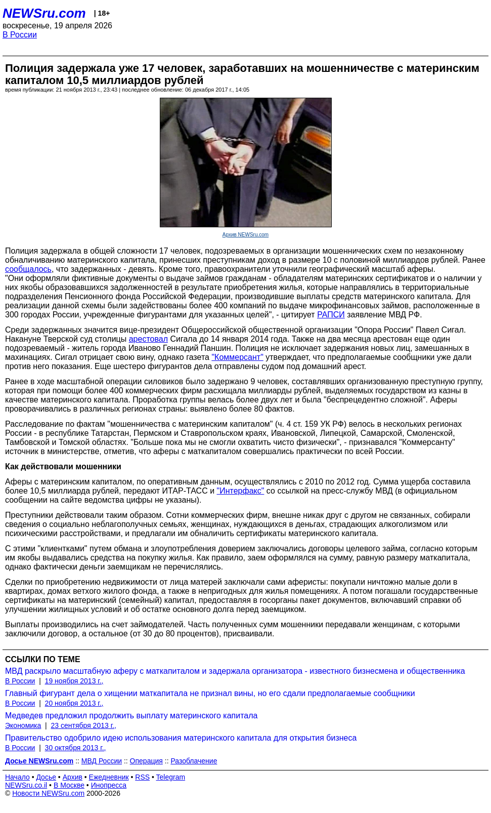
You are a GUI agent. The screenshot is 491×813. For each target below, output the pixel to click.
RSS (142, 777)
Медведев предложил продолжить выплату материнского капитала (131, 715)
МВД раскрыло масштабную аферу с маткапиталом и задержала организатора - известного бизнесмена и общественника (235, 671)
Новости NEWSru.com (48, 793)
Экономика (23, 725)
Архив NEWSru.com (245, 234)
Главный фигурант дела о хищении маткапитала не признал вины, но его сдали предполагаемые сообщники (210, 693)
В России (20, 34)
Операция (146, 761)
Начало (17, 777)
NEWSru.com (44, 13)
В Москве (69, 785)
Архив (72, 777)
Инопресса (109, 785)
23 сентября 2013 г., (83, 725)
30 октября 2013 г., (75, 748)
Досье (46, 777)
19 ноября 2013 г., (74, 681)
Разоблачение (193, 761)
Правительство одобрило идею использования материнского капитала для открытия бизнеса (180, 738)
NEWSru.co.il (26, 785)
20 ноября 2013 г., (74, 703)
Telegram (171, 777)
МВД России (101, 761)
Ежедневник (109, 777)
